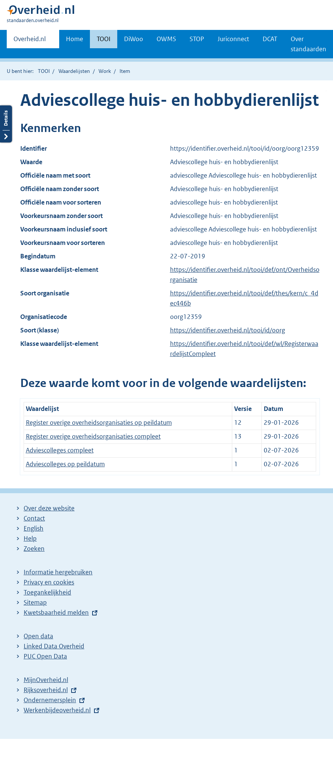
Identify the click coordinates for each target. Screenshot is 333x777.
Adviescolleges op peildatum (65, 464)
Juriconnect (233, 39)
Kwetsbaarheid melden (56, 612)
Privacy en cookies (49, 582)
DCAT (270, 39)
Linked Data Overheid (54, 646)
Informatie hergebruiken (58, 572)
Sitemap (35, 602)
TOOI (104, 39)
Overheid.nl (29, 41)
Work (105, 71)
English (33, 528)
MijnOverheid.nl (46, 680)
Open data (38, 636)
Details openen (6, 123)
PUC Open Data (45, 656)
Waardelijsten (74, 71)
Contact (34, 518)
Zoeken (34, 548)
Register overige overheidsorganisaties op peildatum (99, 422)
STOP (197, 39)
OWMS (166, 39)
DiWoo (133, 39)
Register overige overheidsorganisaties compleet (93, 436)
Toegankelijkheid (47, 592)
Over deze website (49, 508)
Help (30, 538)
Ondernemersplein (50, 700)
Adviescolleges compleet (60, 450)
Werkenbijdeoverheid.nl (57, 710)
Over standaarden (308, 44)
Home (74, 39)
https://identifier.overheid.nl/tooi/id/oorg (227, 330)
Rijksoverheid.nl (46, 690)
